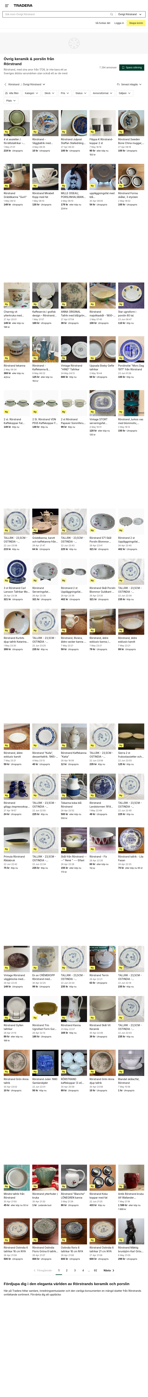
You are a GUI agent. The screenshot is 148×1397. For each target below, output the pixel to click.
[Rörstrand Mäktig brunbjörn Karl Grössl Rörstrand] (131, 1231)
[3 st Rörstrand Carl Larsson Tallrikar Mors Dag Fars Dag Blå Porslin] (17, 572)
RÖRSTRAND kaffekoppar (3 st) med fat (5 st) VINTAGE (71, 1081)
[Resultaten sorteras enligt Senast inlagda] (129, 84)
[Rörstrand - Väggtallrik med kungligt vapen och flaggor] (45, 123)
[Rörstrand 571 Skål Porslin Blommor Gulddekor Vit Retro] (103, 522)
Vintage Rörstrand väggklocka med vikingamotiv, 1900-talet (15, 977)
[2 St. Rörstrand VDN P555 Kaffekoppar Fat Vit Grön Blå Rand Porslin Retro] (45, 403)
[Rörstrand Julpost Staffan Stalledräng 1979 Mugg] (74, 123)
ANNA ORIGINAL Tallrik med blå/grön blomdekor (72, 313)
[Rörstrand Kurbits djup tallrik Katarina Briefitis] (17, 622)
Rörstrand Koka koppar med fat (99, 1195)
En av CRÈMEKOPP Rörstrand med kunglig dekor (43, 977)
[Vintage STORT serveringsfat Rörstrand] (103, 403)
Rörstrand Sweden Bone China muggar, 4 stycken (130, 141)
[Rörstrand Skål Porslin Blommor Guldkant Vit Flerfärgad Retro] (103, 572)
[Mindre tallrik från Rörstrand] (17, 1178)
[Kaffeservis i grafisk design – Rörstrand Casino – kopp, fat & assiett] (45, 296)
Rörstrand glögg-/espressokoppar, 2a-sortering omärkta (17, 804)
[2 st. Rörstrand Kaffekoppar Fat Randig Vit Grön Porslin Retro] (17, 403)
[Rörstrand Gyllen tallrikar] (17, 1009)
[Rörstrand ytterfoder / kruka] (45, 1178)
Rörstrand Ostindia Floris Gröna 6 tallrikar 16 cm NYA (45, 1249)
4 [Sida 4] (83, 1270)
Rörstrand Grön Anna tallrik (16, 1081)
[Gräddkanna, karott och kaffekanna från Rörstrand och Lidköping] (45, 522)
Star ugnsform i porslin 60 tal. (127, 313)
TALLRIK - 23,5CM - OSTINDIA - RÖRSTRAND (15, 539)
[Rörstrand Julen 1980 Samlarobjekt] (45, 1063)
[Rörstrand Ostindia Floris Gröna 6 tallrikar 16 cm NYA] (45, 1231)
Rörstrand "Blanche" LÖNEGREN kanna (73, 1195)
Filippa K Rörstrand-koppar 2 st (101, 141)
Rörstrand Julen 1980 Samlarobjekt (44, 1081)
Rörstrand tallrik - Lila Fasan (130, 858)
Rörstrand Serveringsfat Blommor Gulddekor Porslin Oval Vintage (44, 590)
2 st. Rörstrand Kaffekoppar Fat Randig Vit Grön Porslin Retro (13, 421)
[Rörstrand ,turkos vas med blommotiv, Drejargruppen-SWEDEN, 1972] (131, 403)
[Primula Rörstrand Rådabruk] (17, 840)
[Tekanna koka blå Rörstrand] (74, 787)
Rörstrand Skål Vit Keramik (100, 1027)
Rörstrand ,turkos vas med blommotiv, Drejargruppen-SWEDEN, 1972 (130, 421)
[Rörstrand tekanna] (17, 349)
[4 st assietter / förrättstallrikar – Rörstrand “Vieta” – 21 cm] (17, 123)
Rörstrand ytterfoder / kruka (45, 1195)
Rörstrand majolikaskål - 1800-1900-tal (101, 313)
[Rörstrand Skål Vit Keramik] (103, 1009)
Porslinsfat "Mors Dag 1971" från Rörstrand (131, 367)
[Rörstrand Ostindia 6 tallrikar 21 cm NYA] (103, 1231)
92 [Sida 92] (95, 1270)
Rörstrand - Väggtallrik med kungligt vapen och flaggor (43, 141)
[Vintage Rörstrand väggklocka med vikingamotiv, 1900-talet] (17, 959)
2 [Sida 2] (67, 1270)
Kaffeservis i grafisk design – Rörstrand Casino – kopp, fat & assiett (44, 313)
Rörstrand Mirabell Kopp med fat (43, 195)
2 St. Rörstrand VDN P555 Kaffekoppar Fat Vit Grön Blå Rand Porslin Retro (45, 421)
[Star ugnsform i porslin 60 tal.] (131, 296)
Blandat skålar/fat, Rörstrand (128, 1081)
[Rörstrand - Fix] (103, 840)
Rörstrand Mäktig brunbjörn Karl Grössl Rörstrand (130, 1249)
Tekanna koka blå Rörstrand (71, 804)
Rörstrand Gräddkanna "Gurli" (15, 195)
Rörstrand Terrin (99, 975)
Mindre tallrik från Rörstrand (14, 1195)
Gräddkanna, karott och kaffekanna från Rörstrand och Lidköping (44, 539)
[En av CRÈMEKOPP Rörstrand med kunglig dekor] (45, 959)
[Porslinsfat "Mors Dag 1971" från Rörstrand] (131, 349)
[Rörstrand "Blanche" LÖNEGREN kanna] (74, 1178)
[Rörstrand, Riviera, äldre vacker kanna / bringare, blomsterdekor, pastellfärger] (74, 622)
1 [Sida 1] (58, 1270)
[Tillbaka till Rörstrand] (5, 84)
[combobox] (59, 14)
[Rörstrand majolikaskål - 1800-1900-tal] (103, 296)
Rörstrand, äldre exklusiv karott (127, 639)
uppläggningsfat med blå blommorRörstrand (102, 195)
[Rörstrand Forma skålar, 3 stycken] (131, 177)
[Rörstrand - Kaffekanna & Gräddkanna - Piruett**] (45, 349)
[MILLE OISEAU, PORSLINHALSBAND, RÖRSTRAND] (74, 177)
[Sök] (112, 14)
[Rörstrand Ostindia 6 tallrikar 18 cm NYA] (17, 1231)
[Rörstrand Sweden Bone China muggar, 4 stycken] (131, 123)
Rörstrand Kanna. (71, 1025)
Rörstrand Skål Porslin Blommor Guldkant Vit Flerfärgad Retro (102, 590)
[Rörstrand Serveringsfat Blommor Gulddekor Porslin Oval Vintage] (45, 572)
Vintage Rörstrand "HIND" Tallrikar (71, 367)
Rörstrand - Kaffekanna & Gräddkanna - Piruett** (40, 367)
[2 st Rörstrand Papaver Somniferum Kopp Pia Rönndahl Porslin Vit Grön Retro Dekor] (74, 403)
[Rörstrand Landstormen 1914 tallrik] (103, 787)
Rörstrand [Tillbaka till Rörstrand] (13, 84)
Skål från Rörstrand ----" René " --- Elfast (74, 858)
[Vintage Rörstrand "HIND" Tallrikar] (74, 349)
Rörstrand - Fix (98, 856)
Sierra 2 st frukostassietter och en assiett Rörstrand (130, 754)
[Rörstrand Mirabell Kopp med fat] (45, 177)
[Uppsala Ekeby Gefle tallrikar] (103, 349)
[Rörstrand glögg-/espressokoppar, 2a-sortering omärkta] (17, 787)
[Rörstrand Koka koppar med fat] (103, 1178)
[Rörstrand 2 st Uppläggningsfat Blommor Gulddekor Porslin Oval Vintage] (131, 522)
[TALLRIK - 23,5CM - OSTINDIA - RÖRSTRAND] (17, 522)
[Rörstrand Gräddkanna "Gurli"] (17, 177)
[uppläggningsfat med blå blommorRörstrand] (103, 177)
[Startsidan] (23, 5)
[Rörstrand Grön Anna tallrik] (17, 1063)
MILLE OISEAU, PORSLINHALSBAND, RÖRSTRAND (73, 195)
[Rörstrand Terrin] (103, 959)
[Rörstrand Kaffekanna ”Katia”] (74, 736)
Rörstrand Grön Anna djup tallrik (102, 1081)
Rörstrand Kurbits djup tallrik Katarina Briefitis (15, 640)
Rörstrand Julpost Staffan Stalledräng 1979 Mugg (72, 141)
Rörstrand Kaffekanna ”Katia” (73, 754)
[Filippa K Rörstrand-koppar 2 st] (103, 123)
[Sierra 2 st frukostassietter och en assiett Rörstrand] (131, 736)
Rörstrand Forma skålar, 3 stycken (128, 195)
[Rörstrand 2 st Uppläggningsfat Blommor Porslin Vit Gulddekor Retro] (74, 572)
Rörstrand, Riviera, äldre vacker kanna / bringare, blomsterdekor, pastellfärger (73, 640)
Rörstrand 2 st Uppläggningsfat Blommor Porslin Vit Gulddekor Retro (72, 590)
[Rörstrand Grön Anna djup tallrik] (103, 1063)
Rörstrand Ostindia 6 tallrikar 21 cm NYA (102, 1249)
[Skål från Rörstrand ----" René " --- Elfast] (74, 840)
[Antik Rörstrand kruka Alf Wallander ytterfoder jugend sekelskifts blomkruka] (131, 1178)
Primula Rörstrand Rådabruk (14, 858)
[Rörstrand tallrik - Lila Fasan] (131, 840)
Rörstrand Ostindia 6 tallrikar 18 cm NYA (16, 1249)
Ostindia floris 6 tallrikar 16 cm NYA (72, 1249)
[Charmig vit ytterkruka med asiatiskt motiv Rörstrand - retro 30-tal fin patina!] (17, 296)
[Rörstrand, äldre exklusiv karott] (131, 622)
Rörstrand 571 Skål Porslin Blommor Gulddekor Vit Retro (101, 539)
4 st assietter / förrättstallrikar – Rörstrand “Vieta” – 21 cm (16, 141)
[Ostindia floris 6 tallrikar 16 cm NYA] (74, 1231)
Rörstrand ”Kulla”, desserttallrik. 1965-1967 (44, 754)
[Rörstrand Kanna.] (74, 1009)
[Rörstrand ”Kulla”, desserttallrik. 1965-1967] (45, 736)
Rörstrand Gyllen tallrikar (13, 1027)
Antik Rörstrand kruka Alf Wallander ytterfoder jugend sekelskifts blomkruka (131, 1195)
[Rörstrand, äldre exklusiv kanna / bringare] (103, 622)
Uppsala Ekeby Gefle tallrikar (102, 367)
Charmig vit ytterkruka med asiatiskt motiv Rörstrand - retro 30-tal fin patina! (16, 313)
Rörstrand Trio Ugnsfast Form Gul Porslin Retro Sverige (44, 1027)
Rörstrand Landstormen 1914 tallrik (100, 804)
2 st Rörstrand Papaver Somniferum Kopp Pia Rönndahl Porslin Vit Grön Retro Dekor (73, 421)
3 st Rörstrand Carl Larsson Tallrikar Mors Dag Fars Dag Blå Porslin (17, 590)
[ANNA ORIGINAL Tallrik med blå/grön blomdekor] (74, 296)
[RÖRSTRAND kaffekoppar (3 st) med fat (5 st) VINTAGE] (74, 1063)
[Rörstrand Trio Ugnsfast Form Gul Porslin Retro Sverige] (45, 1009)
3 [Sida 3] (75, 1270)
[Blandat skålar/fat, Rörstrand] (131, 1063)
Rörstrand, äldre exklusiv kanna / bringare (99, 640)
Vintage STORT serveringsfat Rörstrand (99, 421)
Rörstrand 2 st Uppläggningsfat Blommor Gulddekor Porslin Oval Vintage (130, 539)
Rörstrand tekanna (14, 365)
